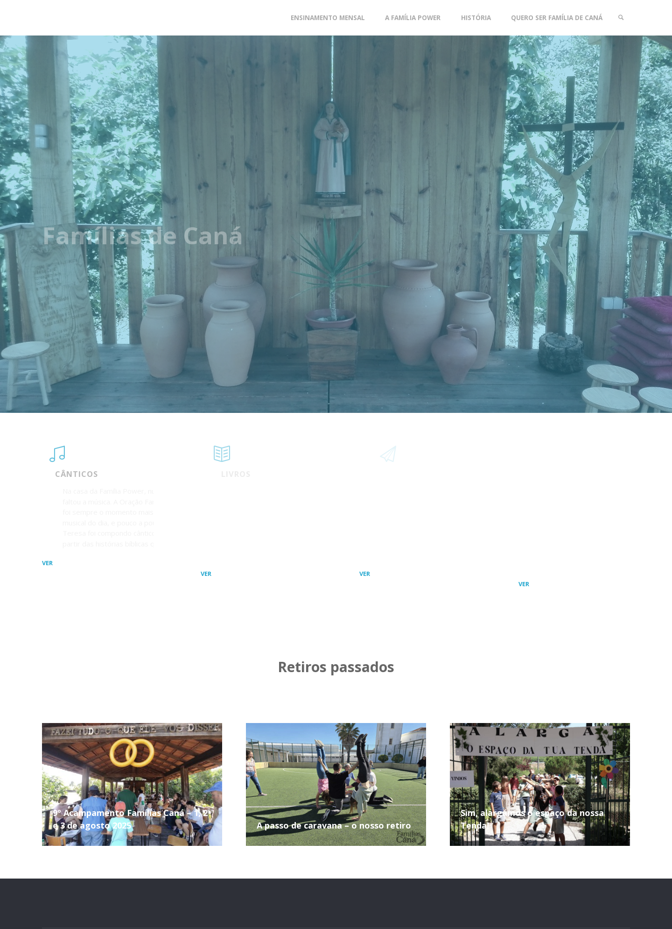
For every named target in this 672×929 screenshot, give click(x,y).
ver (47, 562)
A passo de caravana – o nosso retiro (334, 825)
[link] (621, 17)
